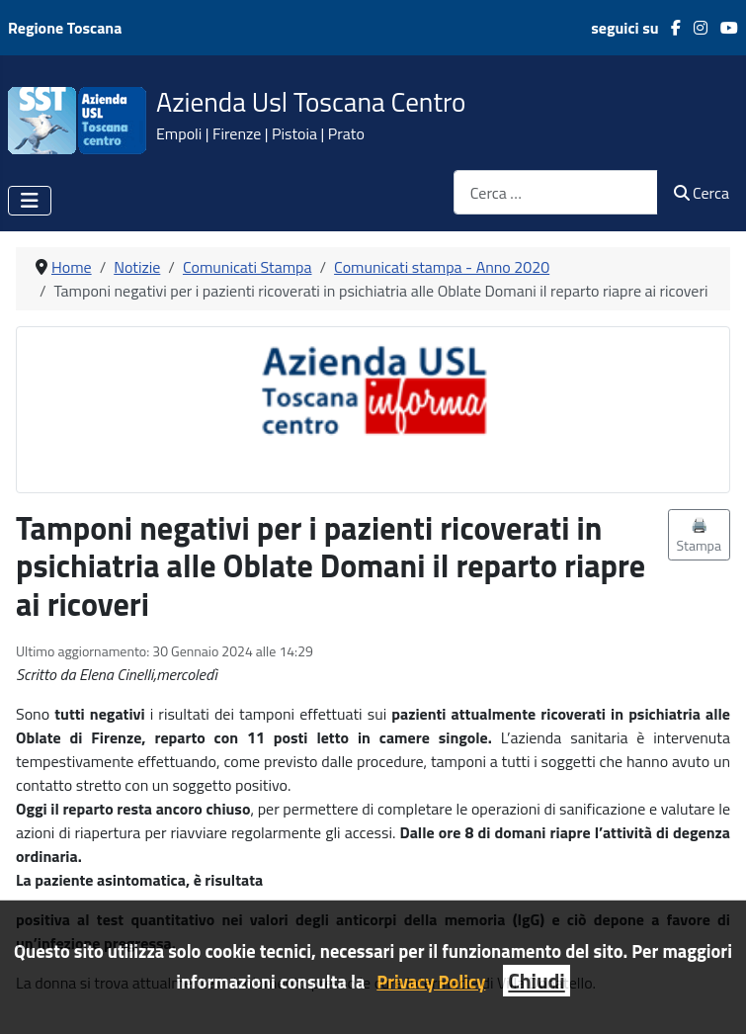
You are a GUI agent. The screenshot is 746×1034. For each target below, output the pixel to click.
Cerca (701, 193)
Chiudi (536, 980)
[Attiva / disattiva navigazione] (29, 200)
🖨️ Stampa (699, 535)
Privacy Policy (430, 981)
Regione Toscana (65, 28)
